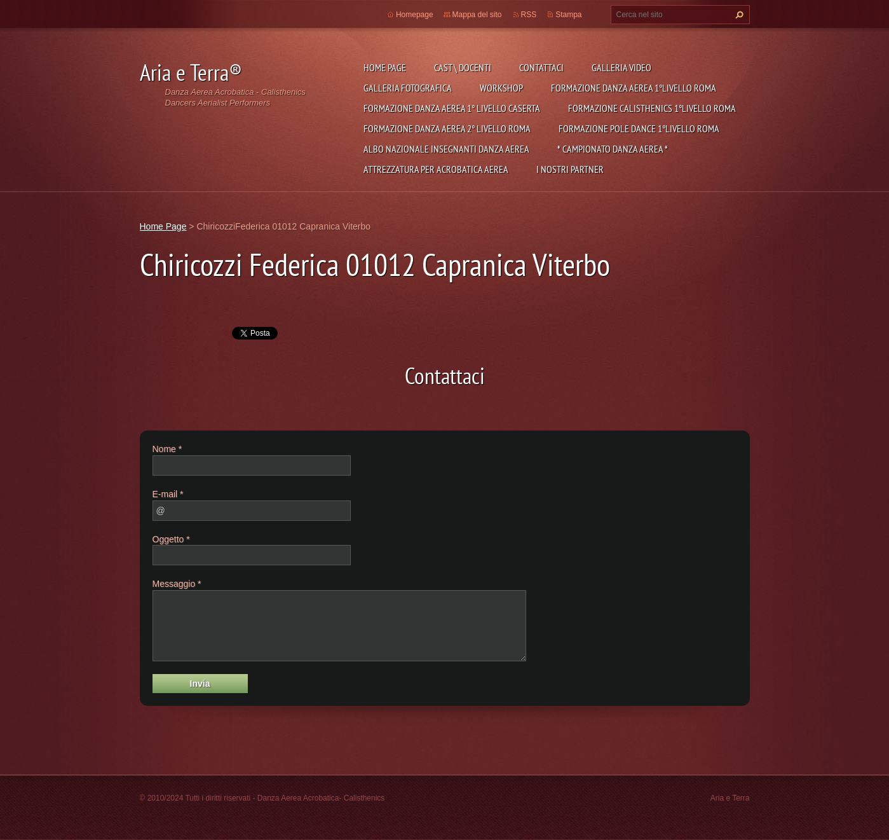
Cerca (737, 14)
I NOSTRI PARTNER (570, 169)
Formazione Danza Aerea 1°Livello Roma (633, 87)
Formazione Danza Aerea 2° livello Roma (447, 128)
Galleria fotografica (407, 87)
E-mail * (168, 494)
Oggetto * (171, 539)
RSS (529, 14)
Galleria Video (621, 67)
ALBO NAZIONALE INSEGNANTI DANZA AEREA (446, 148)
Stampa (568, 14)
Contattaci (541, 67)
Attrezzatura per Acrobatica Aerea (435, 169)
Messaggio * (177, 584)
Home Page (384, 67)
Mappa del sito (477, 14)
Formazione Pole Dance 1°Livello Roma (639, 128)
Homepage (414, 14)
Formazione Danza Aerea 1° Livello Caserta (451, 108)
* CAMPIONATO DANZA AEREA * (612, 148)
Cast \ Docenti (462, 67)
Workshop (501, 87)
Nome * (167, 449)
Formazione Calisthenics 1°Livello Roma (652, 108)
